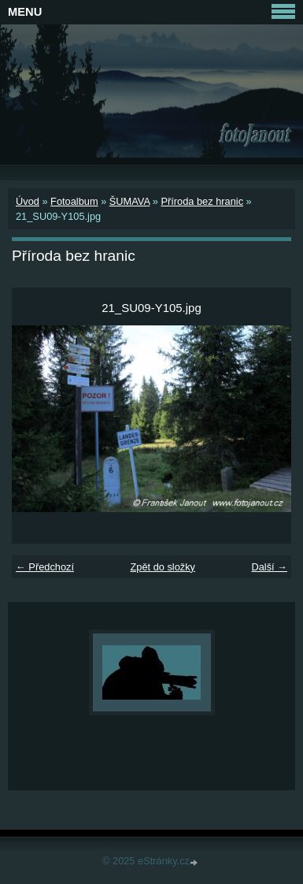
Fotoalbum (74, 201)
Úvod (27, 201)
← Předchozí (45, 567)
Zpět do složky (162, 567)
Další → (269, 567)
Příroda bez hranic (202, 201)
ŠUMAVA (129, 201)
